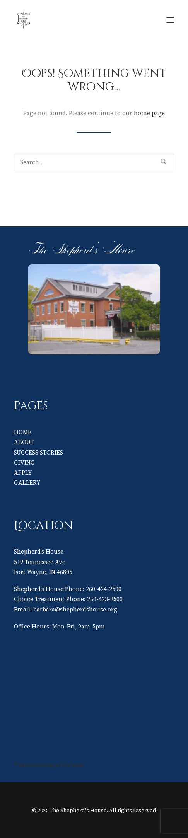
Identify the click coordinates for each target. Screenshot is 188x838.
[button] (170, 20)
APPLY (23, 472)
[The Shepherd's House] (77, 20)
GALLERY (27, 483)
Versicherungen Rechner (49, 764)
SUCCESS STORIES (38, 452)
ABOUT (24, 442)
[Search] (94, 162)
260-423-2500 (105, 599)
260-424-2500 (103, 589)
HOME (22, 432)
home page (149, 113)
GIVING (24, 462)
